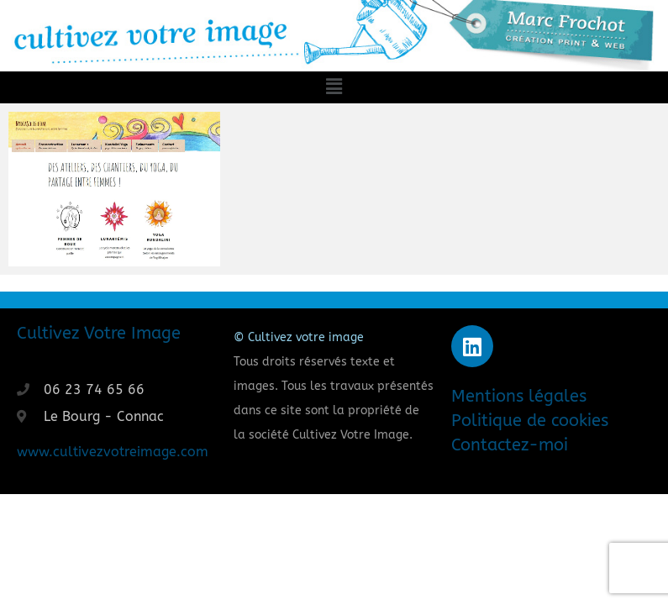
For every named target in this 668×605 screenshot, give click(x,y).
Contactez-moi (509, 445)
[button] (333, 87)
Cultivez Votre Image (99, 333)
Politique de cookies (529, 420)
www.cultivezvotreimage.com (112, 452)
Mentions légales (518, 396)
